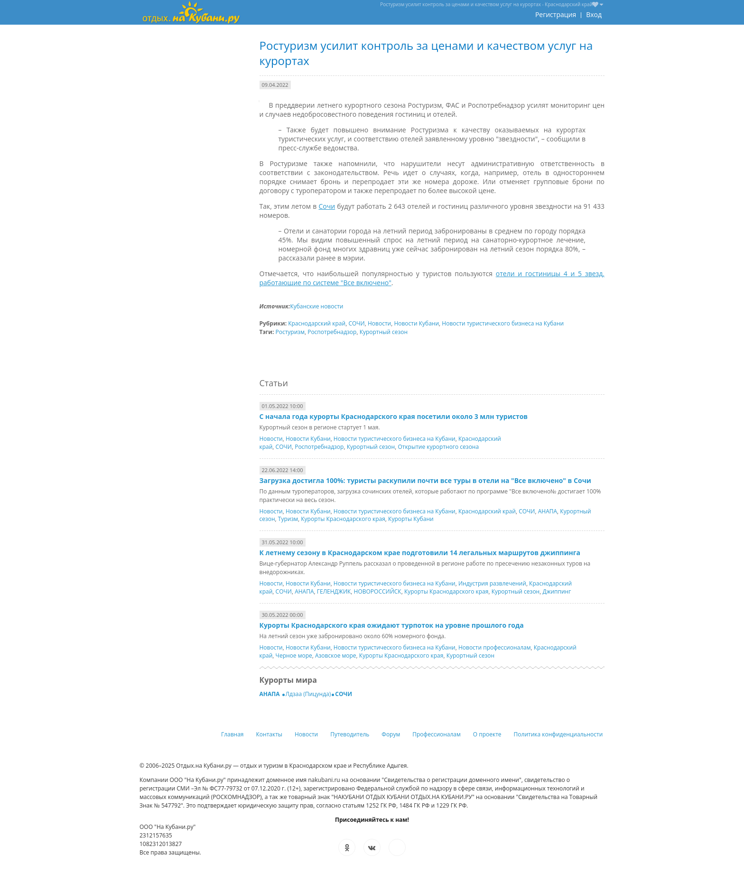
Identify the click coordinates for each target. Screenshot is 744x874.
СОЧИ (356, 323)
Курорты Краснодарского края (343, 519)
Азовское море (335, 655)
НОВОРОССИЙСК (377, 591)
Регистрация (555, 14)
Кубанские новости (316, 306)
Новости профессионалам (494, 647)
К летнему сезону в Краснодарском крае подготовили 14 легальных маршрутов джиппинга (420, 552)
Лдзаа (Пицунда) (308, 694)
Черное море (294, 655)
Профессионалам (436, 734)
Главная (232, 734)
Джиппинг (556, 591)
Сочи (326, 206)
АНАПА (547, 511)
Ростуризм (290, 332)
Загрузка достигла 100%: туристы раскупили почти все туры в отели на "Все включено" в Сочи (425, 480)
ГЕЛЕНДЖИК (334, 591)
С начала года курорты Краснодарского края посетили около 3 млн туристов (394, 416)
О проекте (487, 734)
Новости (379, 323)
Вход (594, 14)
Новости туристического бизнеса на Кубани (503, 323)
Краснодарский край (316, 323)
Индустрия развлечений (492, 583)
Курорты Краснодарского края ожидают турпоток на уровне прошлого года (392, 625)
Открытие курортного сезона (438, 447)
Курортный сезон (384, 332)
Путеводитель (349, 734)
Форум (390, 734)
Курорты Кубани (411, 519)
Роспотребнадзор (331, 332)
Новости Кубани (416, 323)
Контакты (269, 734)
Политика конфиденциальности (558, 734)
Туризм (288, 519)
